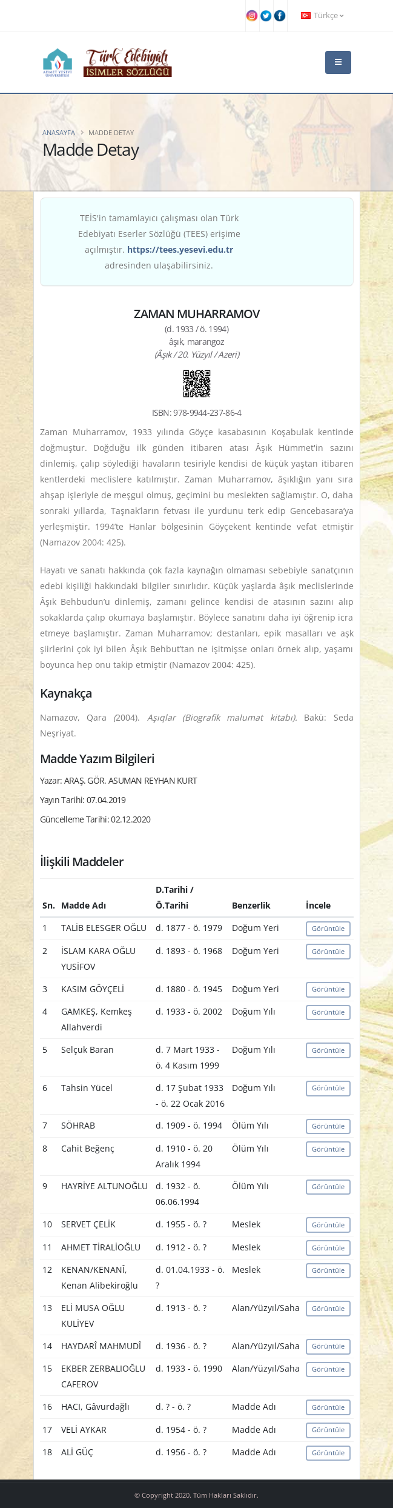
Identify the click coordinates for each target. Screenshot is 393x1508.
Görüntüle (328, 928)
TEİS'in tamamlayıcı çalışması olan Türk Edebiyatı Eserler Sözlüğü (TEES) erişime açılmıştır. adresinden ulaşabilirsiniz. (159, 241)
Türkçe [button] (322, 15)
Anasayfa (58, 132)
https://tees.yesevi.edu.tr (180, 249)
